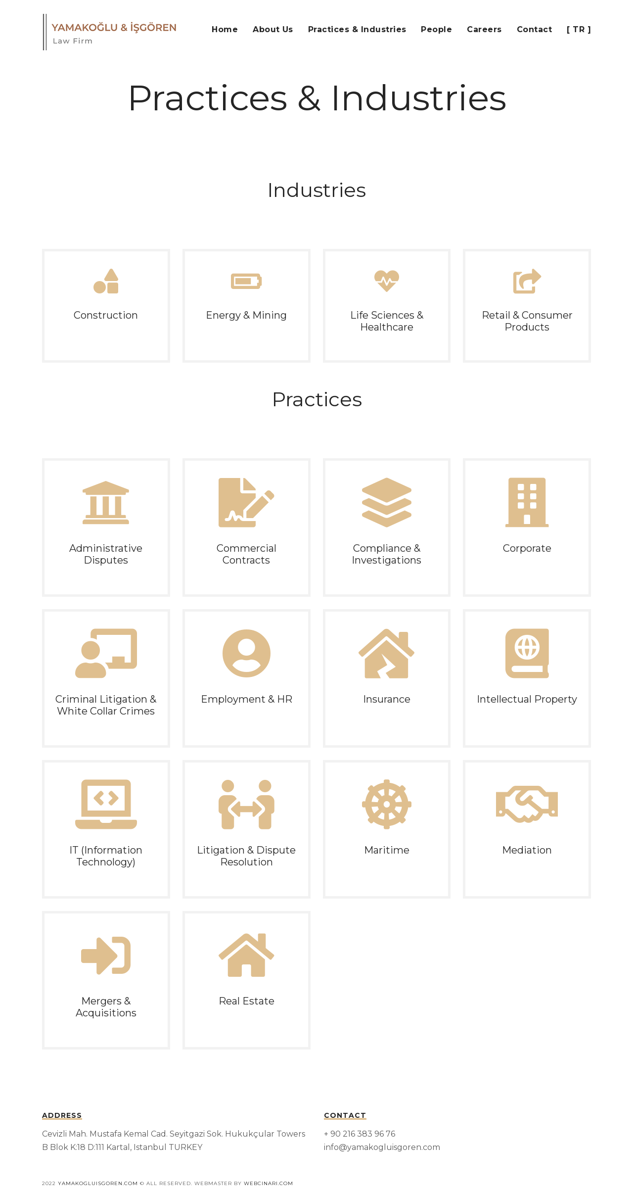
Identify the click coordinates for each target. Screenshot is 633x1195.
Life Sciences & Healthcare (386, 321)
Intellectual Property (527, 699)
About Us (273, 29)
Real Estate (246, 1001)
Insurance (386, 699)
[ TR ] (579, 29)
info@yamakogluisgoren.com (382, 1147)
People (436, 29)
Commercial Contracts (246, 554)
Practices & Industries (357, 29)
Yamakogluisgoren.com (98, 1183)
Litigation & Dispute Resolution (246, 856)
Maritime (386, 850)
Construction (106, 315)
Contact (534, 29)
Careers (484, 29)
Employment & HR (246, 699)
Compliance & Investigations (386, 554)
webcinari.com (268, 1183)
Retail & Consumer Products (527, 321)
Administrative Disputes (105, 554)
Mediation (527, 850)
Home (225, 29)
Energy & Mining (246, 315)
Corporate (527, 548)
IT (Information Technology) (105, 856)
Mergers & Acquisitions (106, 1007)
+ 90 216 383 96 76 (359, 1134)
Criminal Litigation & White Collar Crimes (105, 705)
